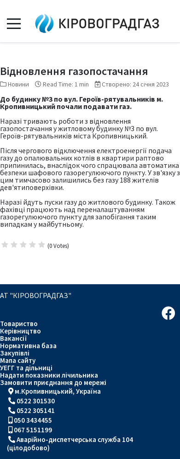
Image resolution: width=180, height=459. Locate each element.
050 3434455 (33, 420)
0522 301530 (36, 400)
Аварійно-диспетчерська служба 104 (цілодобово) (70, 443)
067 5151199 (33, 429)
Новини (18, 84)
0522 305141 (36, 410)
